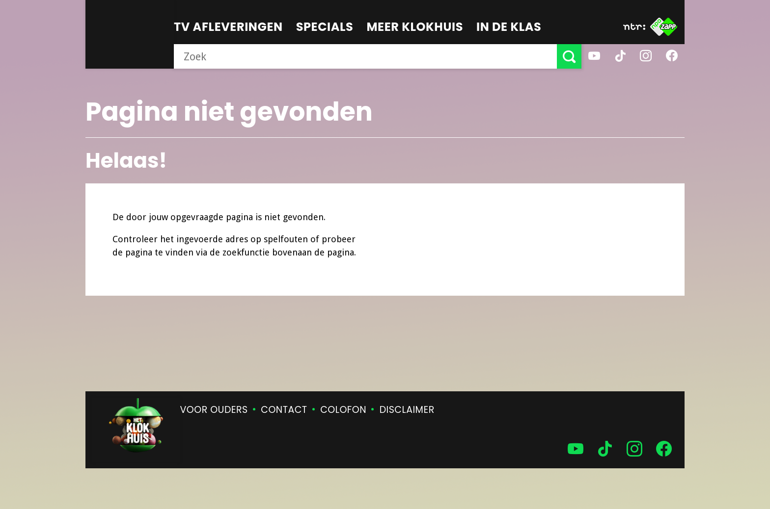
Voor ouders (214, 409)
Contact (284, 409)
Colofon (343, 409)
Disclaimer (407, 409)
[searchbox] (365, 56)
